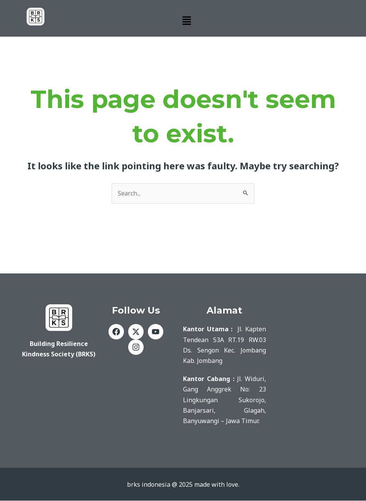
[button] (186, 21)
